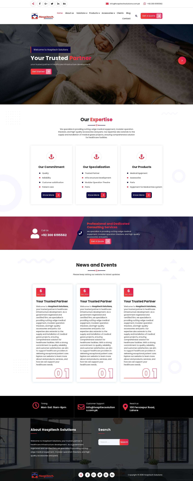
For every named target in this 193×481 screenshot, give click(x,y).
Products (93, 13)
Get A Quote (151, 15)
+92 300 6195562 (54, 235)
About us (69, 13)
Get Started (41, 71)
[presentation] (182, 61)
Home (60, 13)
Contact (126, 18)
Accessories (107, 13)
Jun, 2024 (41, 292)
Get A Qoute (100, 241)
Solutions (81, 13)
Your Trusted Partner (52, 301)
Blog (128, 13)
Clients (120, 13)
